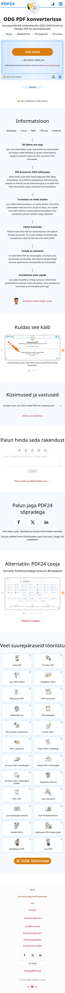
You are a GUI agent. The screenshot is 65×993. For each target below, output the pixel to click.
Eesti (34, 963)
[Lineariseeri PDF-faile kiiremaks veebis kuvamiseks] (48, 828)
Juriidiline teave (32, 926)
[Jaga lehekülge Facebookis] (18, 522)
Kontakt (32, 910)
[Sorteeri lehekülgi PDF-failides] (17, 778)
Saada (32, 471)
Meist (32, 889)
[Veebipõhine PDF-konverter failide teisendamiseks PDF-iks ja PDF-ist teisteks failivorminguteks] (48, 694)
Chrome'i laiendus (32, 918)
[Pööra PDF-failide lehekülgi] (48, 744)
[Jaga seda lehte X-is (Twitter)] (32, 522)
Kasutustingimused (32, 933)
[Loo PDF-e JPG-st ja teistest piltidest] (17, 711)
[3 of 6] (30, 613)
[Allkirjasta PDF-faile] (17, 694)
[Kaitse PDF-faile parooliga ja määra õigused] (48, 728)
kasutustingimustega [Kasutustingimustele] (51, 65)
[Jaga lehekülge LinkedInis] (46, 522)
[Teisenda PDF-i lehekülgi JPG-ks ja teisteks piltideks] (48, 711)
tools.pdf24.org (32, 970)
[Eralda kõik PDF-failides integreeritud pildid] (17, 728)
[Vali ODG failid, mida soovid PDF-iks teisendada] (32, 52)
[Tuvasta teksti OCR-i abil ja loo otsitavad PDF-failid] (17, 794)
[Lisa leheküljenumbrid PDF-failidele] (17, 811)
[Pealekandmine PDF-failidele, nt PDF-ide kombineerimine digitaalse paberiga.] (48, 811)
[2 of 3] (32, 370)
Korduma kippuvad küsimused (32, 896)
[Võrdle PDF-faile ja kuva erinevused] (17, 828)
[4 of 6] (34, 613)
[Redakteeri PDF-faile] (17, 845)
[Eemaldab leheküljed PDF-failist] (17, 761)
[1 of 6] (24, 613)
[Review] (32, 460)
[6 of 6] (41, 613)
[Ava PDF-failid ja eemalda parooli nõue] (17, 744)
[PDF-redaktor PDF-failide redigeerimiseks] (48, 677)
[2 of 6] (27, 613)
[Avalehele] (8, 4)
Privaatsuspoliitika (32, 939)
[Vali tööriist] (60, 4)
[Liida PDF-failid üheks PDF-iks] (17, 661)
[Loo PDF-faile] (48, 845)
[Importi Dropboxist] (60, 76)
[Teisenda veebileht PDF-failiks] (48, 778)
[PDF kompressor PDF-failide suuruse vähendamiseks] (17, 677)
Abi (32, 903)
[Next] (63, 350)
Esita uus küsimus (32, 415)
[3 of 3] (36, 370)
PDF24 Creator (31, 621)
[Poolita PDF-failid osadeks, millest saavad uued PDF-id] (48, 661)
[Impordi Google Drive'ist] (54, 76)
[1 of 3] (29, 370)
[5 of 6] (37, 613)
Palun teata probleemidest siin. (31, 481)
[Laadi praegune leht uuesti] (32, 7)
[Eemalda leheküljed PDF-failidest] (48, 761)
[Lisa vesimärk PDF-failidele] (48, 794)
